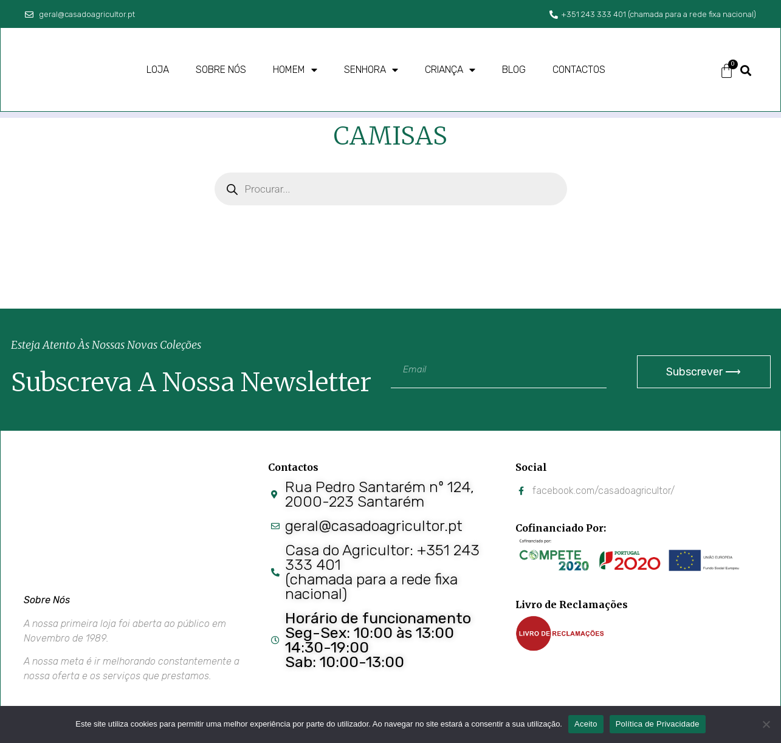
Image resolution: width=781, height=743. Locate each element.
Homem (295, 70)
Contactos (578, 69)
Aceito (585, 723)
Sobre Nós (47, 600)
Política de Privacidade (658, 723)
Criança (450, 70)
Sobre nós (221, 69)
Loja (157, 69)
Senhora (371, 70)
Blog (514, 69)
